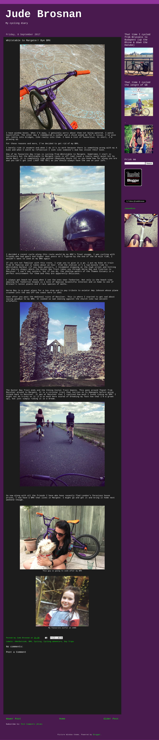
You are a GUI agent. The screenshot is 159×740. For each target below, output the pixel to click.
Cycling (38, 642)
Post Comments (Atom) (31, 724)
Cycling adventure (53, 642)
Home (62, 718)
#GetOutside (20, 642)
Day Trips (69, 642)
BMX (30, 642)
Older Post (111, 718)
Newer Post (13, 718)
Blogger (96, 735)
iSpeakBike (130, 208)
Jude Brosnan (43, 14)
